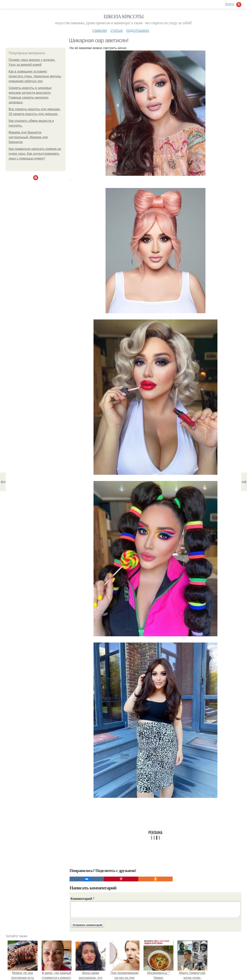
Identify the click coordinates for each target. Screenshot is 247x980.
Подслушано (137, 30)
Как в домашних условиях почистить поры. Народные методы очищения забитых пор (35, 76)
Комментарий (82, 898)
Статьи (117, 30)
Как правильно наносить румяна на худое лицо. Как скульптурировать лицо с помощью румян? (35, 153)
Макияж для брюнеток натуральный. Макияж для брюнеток (28, 137)
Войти (229, 4)
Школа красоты (123, 16)
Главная (99, 30)
